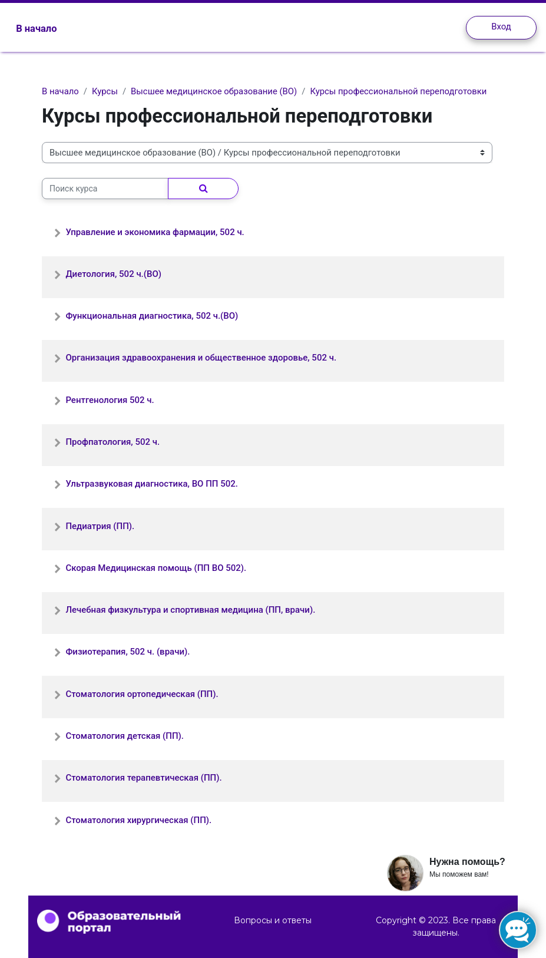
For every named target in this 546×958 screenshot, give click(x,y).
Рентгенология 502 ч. (109, 400)
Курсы (105, 91)
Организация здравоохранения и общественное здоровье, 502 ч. (200, 357)
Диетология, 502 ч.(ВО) (113, 274)
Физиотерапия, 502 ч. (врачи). (127, 651)
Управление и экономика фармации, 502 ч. (154, 232)
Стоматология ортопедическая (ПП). (141, 694)
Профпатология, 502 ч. (112, 442)
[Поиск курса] (105, 188)
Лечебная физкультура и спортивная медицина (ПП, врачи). (190, 609)
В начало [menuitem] (36, 28)
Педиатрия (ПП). (99, 526)
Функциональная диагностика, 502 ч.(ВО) (151, 315)
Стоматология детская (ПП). (124, 736)
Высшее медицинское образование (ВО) (214, 91)
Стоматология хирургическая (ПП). (138, 820)
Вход (501, 26)
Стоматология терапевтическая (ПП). (143, 777)
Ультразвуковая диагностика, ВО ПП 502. (151, 483)
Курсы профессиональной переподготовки (398, 91)
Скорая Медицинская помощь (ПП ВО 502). (155, 568)
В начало (60, 91)
